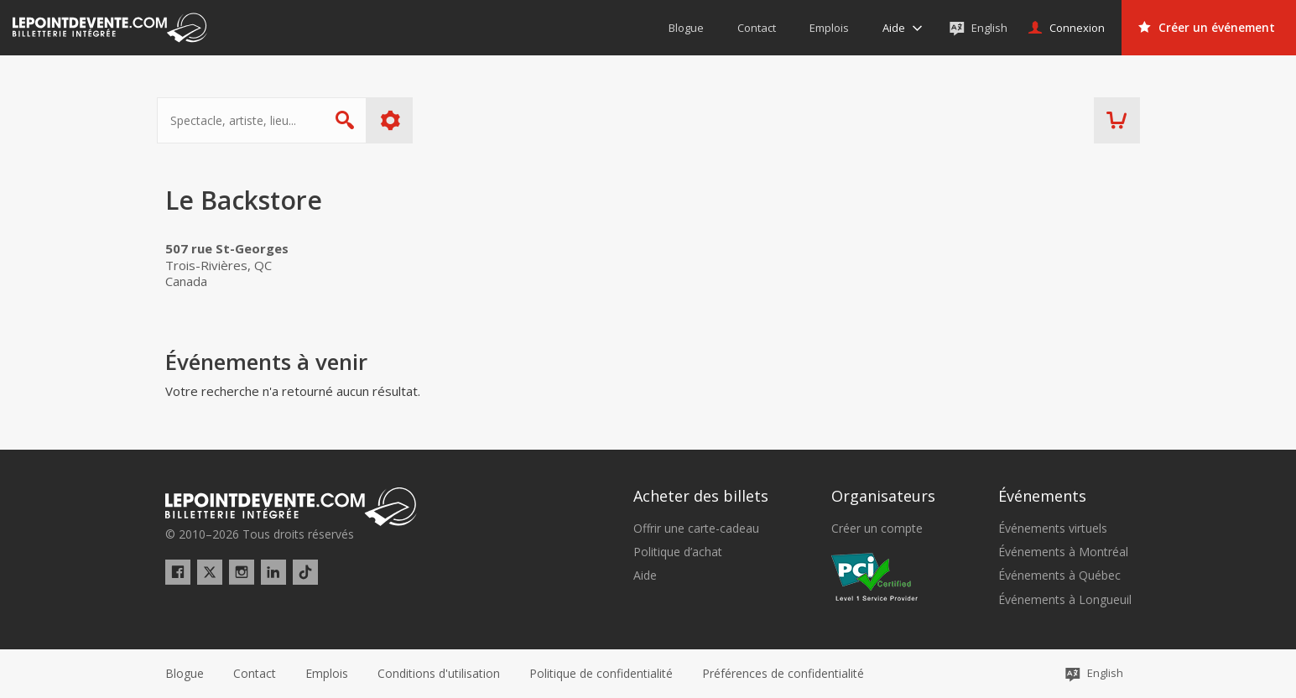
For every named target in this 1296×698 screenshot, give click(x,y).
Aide (645, 575)
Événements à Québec (1059, 575)
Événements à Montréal (1063, 552)
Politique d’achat (677, 552)
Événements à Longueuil (1065, 599)
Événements (1042, 496)
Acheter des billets (700, 496)
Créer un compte (877, 528)
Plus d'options (398, 120)
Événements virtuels (1052, 528)
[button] (783, 673)
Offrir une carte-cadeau (696, 528)
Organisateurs (883, 496)
